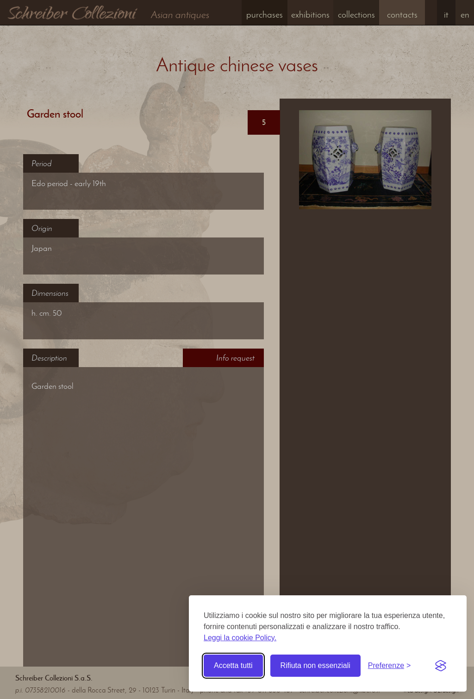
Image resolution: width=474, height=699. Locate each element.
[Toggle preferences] (389, 666)
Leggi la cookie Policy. (240, 638)
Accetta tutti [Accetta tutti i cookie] (233, 665)
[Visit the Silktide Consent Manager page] (441, 666)
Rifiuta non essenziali (315, 665)
